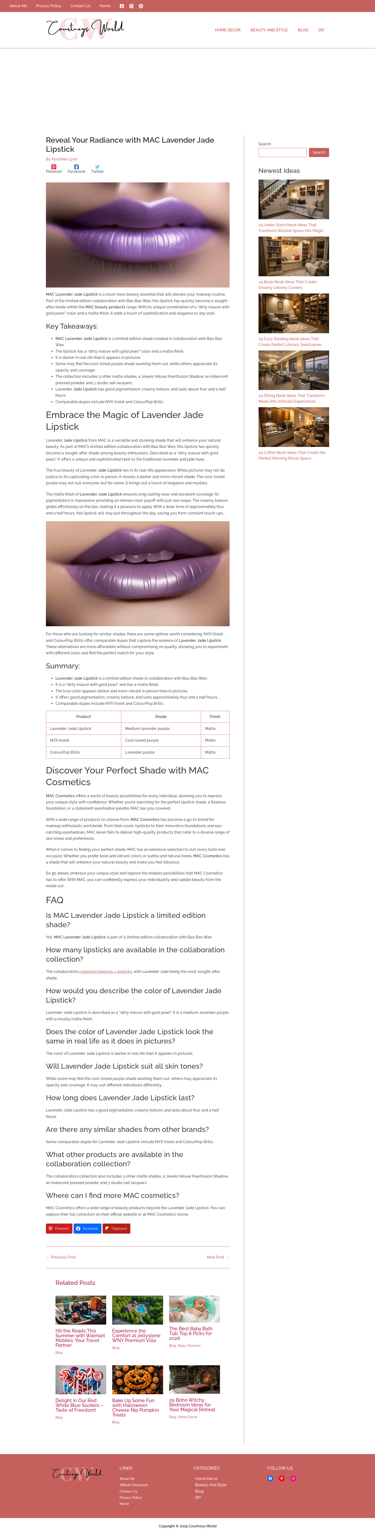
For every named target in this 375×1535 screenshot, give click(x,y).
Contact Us (128, 1491)
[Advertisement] (187, 84)
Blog (59, 1352)
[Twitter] (97, 169)
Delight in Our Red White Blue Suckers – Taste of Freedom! (79, 1405)
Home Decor (188, 1417)
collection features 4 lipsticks (105, 971)
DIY (196, 1497)
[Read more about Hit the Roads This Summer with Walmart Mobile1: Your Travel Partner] (80, 1310)
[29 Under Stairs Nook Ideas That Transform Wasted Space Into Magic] (294, 199)
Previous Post (61, 1257)
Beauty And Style (209, 1485)
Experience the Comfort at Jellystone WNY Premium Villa (136, 1335)
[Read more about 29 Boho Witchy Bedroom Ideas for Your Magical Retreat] (194, 1379)
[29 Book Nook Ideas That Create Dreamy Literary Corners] (294, 256)
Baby (182, 1346)
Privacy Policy (131, 1498)
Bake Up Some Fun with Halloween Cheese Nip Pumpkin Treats (135, 1408)
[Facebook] (117, 6)
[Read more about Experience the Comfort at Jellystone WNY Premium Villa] (137, 1310)
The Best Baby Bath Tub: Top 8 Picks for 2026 (191, 1333)
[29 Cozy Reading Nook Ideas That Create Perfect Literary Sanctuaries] (294, 313)
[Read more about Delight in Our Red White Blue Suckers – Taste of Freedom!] (80, 1379)
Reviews (194, 1346)
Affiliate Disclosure (134, 1485)
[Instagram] (126, 6)
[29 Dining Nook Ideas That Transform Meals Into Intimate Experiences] (294, 370)
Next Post (218, 1257)
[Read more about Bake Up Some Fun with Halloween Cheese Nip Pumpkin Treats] (137, 1379)
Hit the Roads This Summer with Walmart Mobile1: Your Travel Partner (80, 1338)
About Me (127, 1479)
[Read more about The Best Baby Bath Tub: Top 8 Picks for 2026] (194, 1308)
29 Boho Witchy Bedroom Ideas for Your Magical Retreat (192, 1404)
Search (265, 144)
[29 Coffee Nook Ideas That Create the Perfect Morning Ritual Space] (294, 427)
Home (124, 1504)
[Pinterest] (136, 6)
